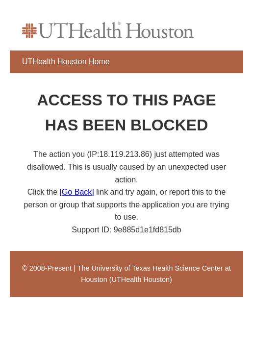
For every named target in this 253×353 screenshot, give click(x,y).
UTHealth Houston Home (66, 61)
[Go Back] (76, 192)
